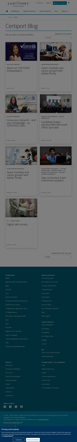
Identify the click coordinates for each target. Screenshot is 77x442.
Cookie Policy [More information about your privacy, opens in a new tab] (7, 437)
